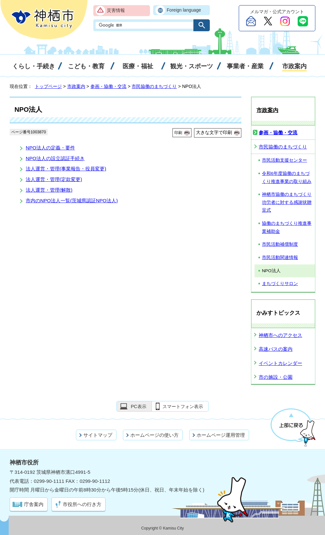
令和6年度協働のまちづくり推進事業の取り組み (286, 177)
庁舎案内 (33, 504)
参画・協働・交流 (108, 86)
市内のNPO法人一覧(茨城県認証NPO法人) (72, 200)
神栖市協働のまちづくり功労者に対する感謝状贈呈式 (286, 202)
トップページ (48, 86)
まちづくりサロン (280, 283)
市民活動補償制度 (280, 244)
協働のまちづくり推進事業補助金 (286, 227)
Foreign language (184, 10)
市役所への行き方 (82, 504)
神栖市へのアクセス (280, 335)
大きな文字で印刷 (214, 132)
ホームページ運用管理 (221, 435)
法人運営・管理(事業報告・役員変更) (66, 168)
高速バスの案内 (275, 349)
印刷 (178, 132)
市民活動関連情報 (280, 257)
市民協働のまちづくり (154, 86)
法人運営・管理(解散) (49, 190)
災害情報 (116, 10)
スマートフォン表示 (182, 406)
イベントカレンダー (280, 363)
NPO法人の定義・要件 (50, 147)
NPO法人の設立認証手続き (55, 158)
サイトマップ (97, 435)
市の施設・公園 (275, 377)
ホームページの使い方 (154, 435)
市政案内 (76, 86)
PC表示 (138, 406)
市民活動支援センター (284, 160)
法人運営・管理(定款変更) (54, 179)
